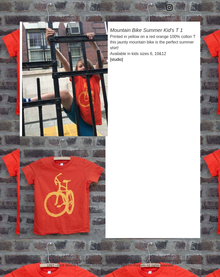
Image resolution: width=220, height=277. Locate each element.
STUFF (137, 10)
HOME (37, 10)
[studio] (116, 59)
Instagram (169, 7)
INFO (118, 10)
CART (156, 10)
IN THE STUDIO (65, 10)
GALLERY (96, 10)
